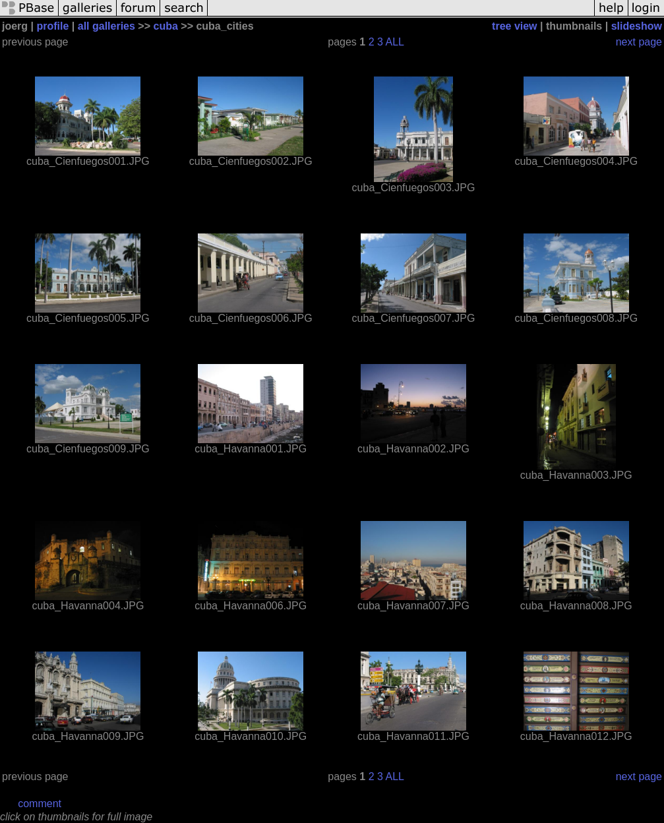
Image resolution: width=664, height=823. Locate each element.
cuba (166, 26)
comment (39, 803)
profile (52, 26)
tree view (514, 26)
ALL (395, 41)
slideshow (636, 26)
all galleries (106, 26)
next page (639, 41)
